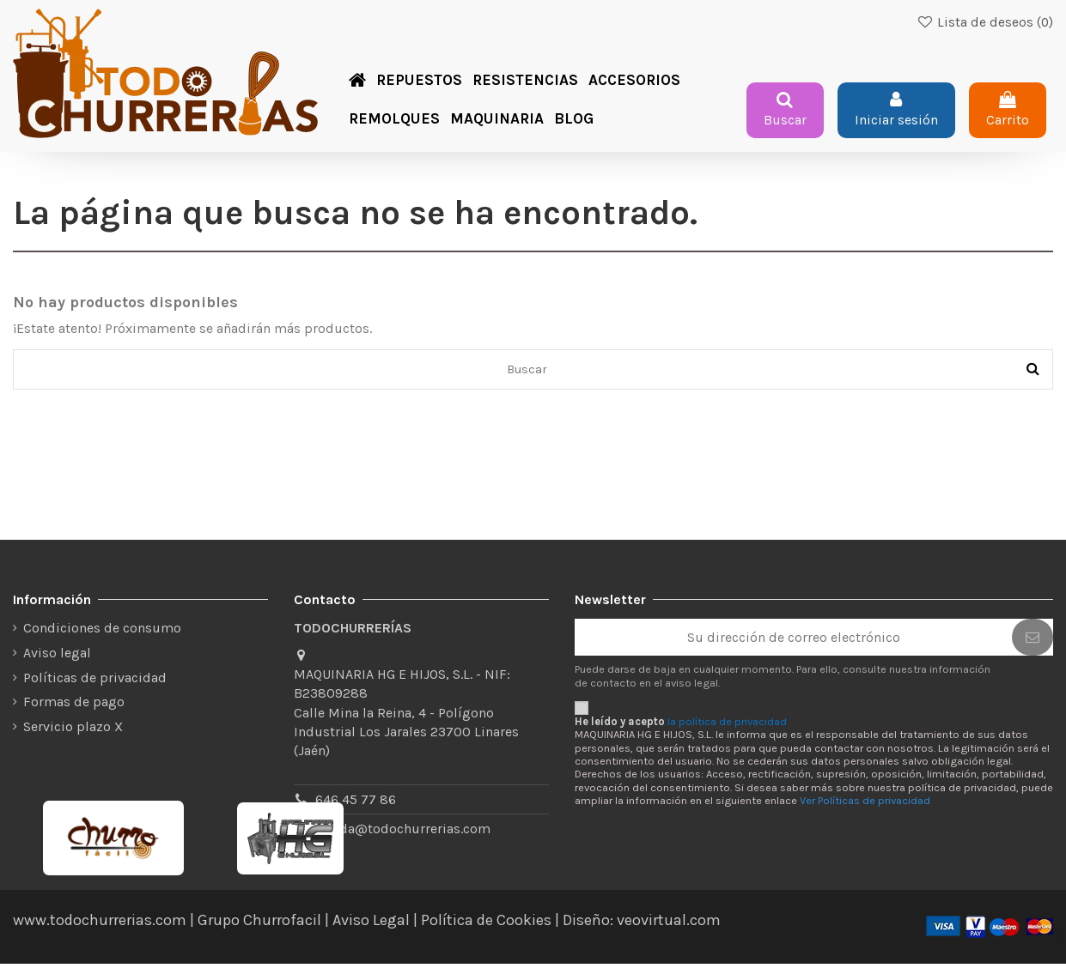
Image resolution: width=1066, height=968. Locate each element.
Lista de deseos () (985, 22)
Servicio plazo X (73, 731)
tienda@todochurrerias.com (402, 832)
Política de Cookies (486, 924)
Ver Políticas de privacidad (865, 804)
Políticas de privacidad (95, 681)
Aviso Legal (371, 924)
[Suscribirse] (1032, 641)
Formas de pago (74, 706)
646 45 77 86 (355, 803)
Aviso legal (57, 657)
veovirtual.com (669, 924)
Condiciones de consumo (102, 632)
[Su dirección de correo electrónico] (793, 641)
